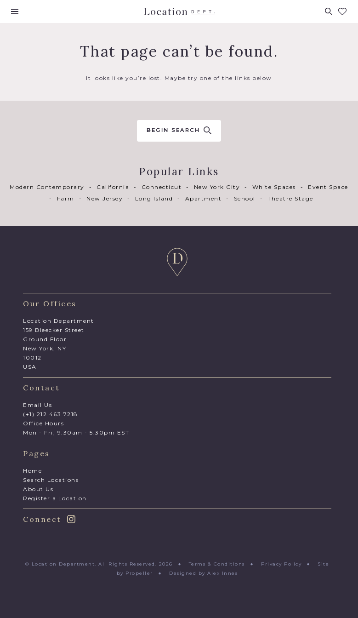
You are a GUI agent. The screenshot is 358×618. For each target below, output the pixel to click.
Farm (65, 198)
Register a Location (55, 498)
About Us (38, 489)
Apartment (203, 198)
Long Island (154, 198)
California (113, 186)
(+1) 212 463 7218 (50, 414)
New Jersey (104, 198)
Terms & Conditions (217, 564)
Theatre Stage (290, 198)
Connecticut (162, 186)
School (245, 198)
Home (32, 470)
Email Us (37, 404)
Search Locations (51, 479)
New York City (217, 186)
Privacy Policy (281, 564)
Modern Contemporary (47, 186)
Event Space (328, 186)
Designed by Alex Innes (203, 573)
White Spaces (274, 186)
